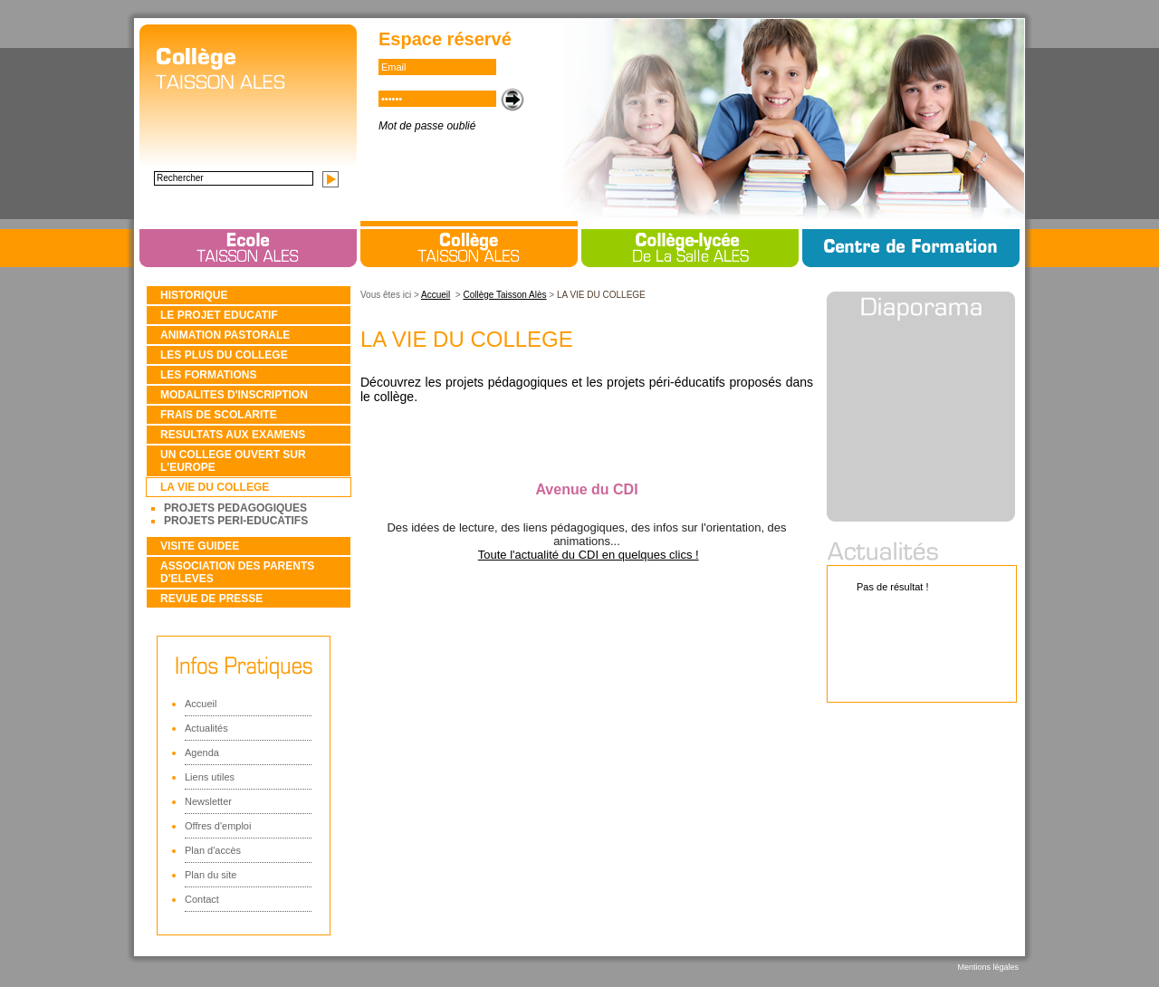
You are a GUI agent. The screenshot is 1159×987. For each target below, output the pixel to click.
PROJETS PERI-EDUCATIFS (236, 520)
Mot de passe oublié (426, 126)
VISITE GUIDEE (199, 546)
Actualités (206, 728)
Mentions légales (988, 967)
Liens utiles (210, 776)
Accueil (200, 703)
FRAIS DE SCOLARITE (218, 414)
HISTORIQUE (193, 295)
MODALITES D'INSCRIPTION (234, 394)
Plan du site (210, 874)
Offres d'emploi (218, 825)
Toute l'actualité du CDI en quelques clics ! (588, 554)
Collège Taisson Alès (504, 295)
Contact (202, 899)
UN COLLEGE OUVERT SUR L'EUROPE (233, 461)
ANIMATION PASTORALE (225, 335)
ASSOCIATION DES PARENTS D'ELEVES (237, 572)
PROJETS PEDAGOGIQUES (235, 508)
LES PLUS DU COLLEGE (224, 355)
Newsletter (208, 801)
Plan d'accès (213, 850)
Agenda (202, 752)
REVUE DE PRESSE (211, 598)
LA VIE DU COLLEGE (214, 487)
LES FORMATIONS (208, 375)
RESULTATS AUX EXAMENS (232, 434)
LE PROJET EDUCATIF (219, 315)
